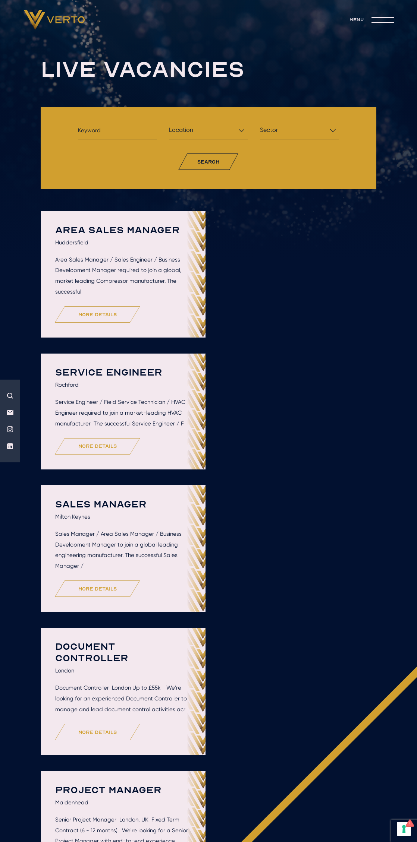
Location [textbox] (181, 129)
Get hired (219, 727)
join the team (236, 738)
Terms (231, 791)
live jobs (172, 738)
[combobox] (208, 132)
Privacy (261, 791)
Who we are (94, 727)
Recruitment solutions (301, 727)
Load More (210, 681)
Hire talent (158, 727)
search (208, 162)
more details (98, 315)
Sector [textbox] (269, 129)
